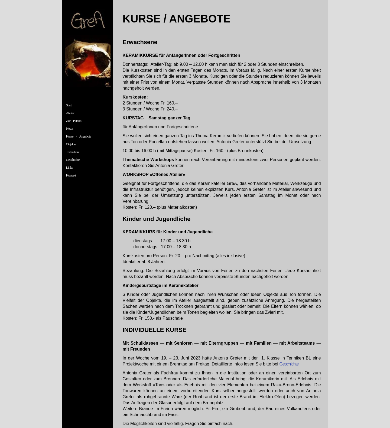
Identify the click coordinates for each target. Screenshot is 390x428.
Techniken (72, 152)
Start (69, 105)
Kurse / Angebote (78, 136)
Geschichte (72, 160)
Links (69, 167)
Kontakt (71, 175)
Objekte (71, 144)
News (69, 128)
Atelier (70, 113)
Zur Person (73, 121)
